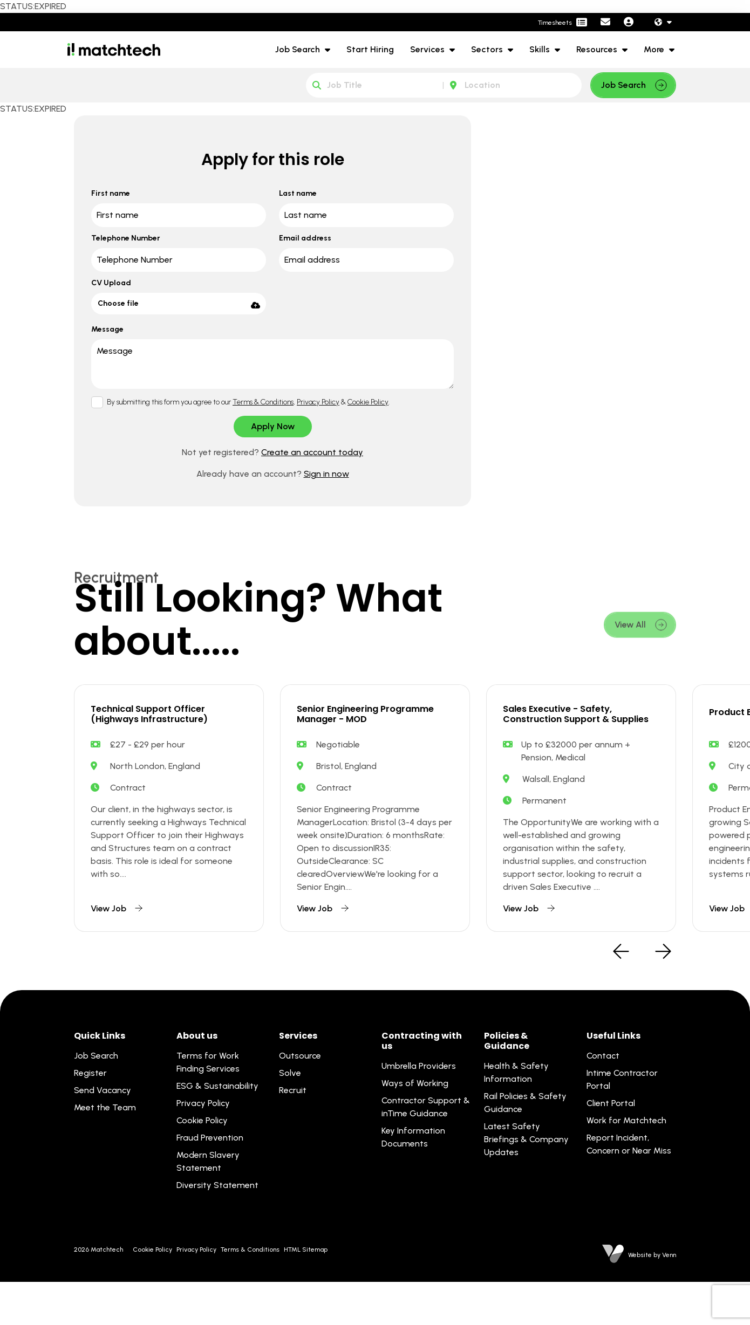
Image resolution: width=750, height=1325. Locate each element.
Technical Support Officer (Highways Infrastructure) (161, 731)
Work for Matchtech (626, 1163)
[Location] (513, 85)
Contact (603, 1099)
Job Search (298, 49)
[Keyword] (375, 85)
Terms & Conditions (263, 402)
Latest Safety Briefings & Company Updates (526, 1182)
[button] (621, 995)
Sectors (488, 49)
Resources (597, 49)
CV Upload (111, 282)
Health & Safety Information (516, 1115)
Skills (540, 49)
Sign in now (326, 474)
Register (90, 1116)
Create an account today (312, 452)
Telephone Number (125, 238)
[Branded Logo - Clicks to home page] (113, 49)
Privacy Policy (318, 402)
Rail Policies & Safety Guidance (525, 1145)
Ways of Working (414, 1126)
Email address (305, 238)
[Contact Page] (605, 22)
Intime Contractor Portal (622, 1122)
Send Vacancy (102, 1133)
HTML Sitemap (306, 1292)
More (655, 49)
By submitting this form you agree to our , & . (248, 402)
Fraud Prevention (209, 1181)
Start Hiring (370, 49)
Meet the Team (105, 1150)
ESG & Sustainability (217, 1129)
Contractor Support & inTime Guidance (425, 1150)
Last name (298, 193)
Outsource (300, 1099)
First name (110, 193)
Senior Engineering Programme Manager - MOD (369, 731)
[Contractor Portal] (562, 23)
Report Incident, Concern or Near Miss (629, 1187)
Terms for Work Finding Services (208, 1105)
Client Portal (611, 1146)
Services (428, 49)
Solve (290, 1116)
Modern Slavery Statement (208, 1204)
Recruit (292, 1133)
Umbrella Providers (418, 1109)
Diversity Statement (217, 1228)
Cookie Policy (367, 402)
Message (107, 329)
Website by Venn (652, 1298)
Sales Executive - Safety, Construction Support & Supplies (576, 740)
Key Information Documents (413, 1180)
